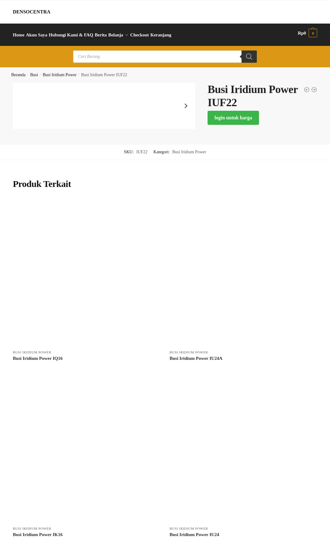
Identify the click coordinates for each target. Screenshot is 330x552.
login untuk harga (233, 114)
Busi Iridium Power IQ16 (38, 354)
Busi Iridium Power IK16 (38, 530)
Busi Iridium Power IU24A (196, 354)
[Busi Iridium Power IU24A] (243, 269)
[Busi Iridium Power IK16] (86, 445)
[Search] (249, 53)
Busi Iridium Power (59, 71)
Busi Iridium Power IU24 (194, 530)
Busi (34, 71)
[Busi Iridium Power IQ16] (86, 269)
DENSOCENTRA (32, 11)
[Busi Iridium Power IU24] (243, 445)
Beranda (18, 71)
